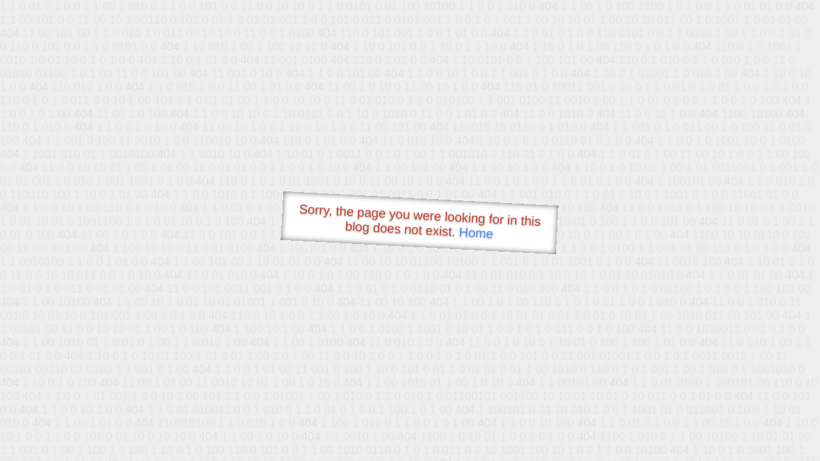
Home (476, 233)
